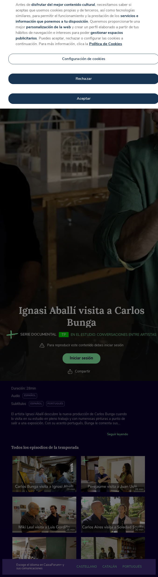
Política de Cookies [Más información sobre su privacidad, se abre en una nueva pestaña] (105, 41)
